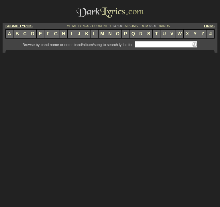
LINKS (209, 26)
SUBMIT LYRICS (19, 26)
